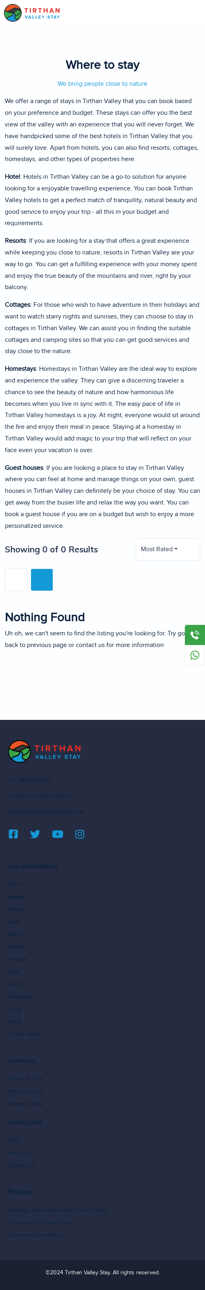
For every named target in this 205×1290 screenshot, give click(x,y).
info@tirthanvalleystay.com (40, 796)
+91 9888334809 (29, 780)
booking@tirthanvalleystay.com (46, 812)
